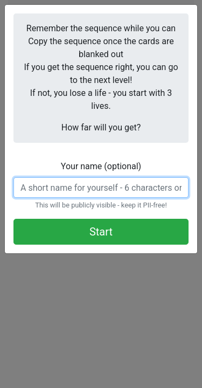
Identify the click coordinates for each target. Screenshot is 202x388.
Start (101, 231)
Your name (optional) (101, 166)
